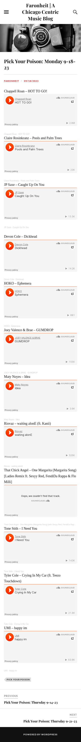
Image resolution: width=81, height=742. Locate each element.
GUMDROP (33, 373)
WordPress (49, 734)
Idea (17, 420)
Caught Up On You (21, 227)
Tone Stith (8, 571)
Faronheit (11, 80)
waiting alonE (17, 466)
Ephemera (15, 326)
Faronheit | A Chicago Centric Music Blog (40, 12)
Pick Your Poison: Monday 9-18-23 (39, 64)
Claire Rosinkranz (11, 181)
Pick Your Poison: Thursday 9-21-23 (50, 721)
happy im (13, 671)
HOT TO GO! (24, 134)
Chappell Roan (10, 134)
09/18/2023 (31, 80)
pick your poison (18, 679)
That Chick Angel (11, 525)
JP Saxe (7, 227)
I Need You (19, 571)
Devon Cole (9, 279)
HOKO (7, 326)
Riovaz (7, 466)
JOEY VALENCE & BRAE (15, 373)
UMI (5, 671)
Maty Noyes (9, 420)
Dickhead (20, 279)
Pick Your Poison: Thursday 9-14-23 (31, 702)
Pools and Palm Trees (30, 181)
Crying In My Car (21, 624)
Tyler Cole (8, 624)
